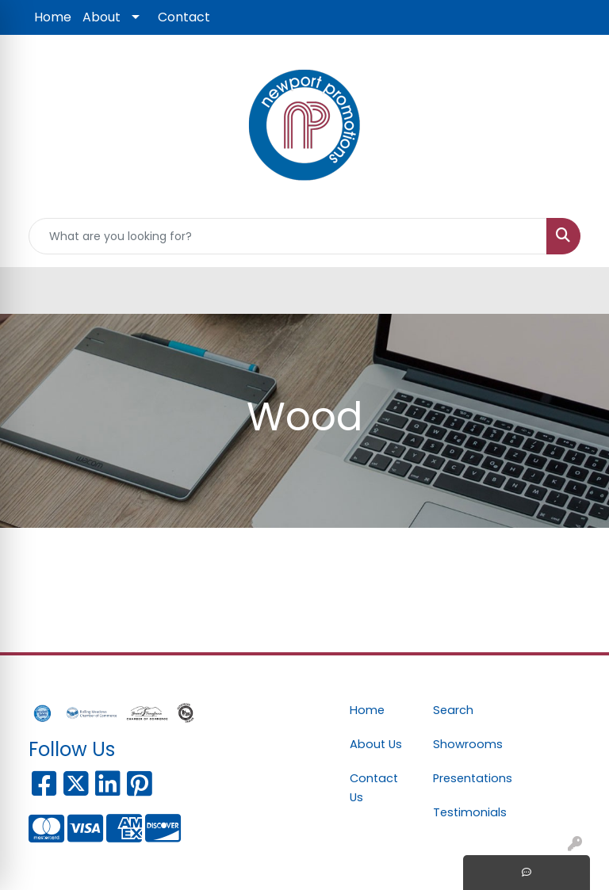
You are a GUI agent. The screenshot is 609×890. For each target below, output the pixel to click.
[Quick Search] (288, 236)
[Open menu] (577, 291)
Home (52, 17)
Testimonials (465, 812)
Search (453, 710)
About (101, 17)
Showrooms (465, 744)
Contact (184, 17)
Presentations (465, 778)
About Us (376, 744)
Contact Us (374, 787)
